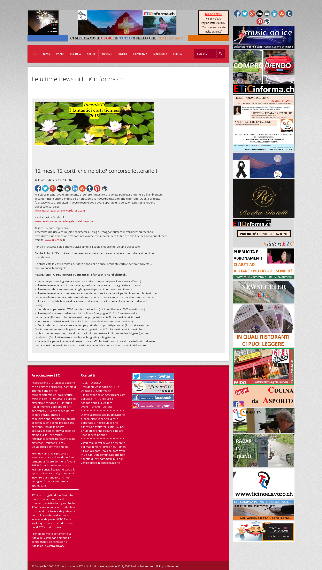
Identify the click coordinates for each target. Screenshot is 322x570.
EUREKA (177, 53)
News (46, 53)
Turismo (107, 53)
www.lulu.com (53, 240)
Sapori (91, 53)
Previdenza (140, 53)
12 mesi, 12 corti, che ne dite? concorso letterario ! (96, 170)
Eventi (60, 53)
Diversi (122, 53)
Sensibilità (160, 53)
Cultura (75, 53)
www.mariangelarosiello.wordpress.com (60, 210)
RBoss (41, 180)
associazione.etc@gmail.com (107, 395)
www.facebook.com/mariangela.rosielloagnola (64, 221)
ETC (35, 53)
